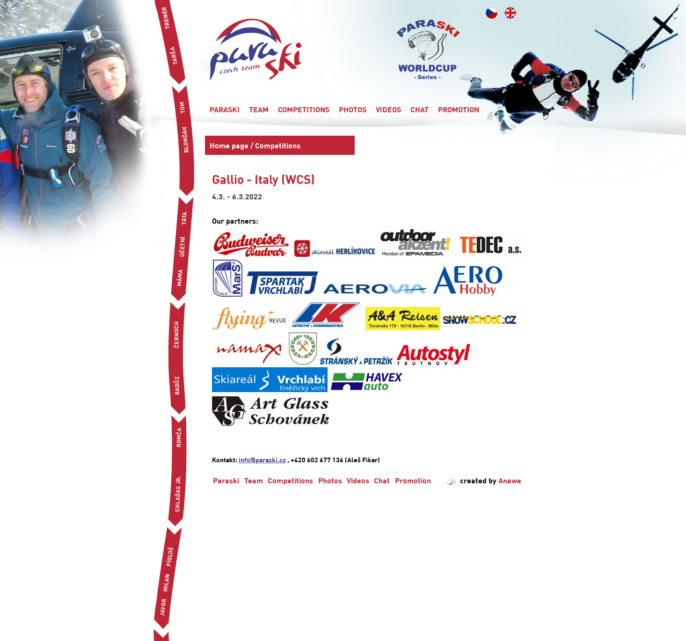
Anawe (509, 480)
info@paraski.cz (262, 459)
